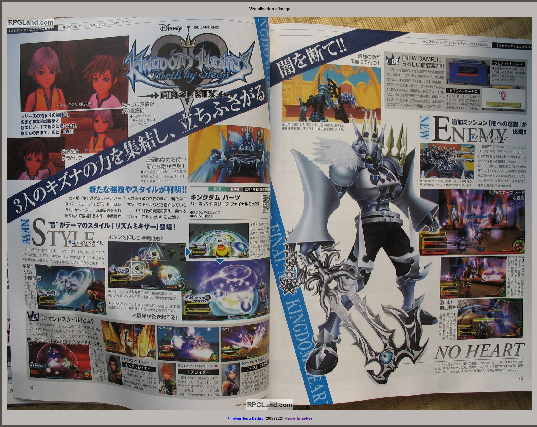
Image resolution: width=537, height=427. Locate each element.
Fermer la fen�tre (298, 418)
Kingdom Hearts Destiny (245, 418)
